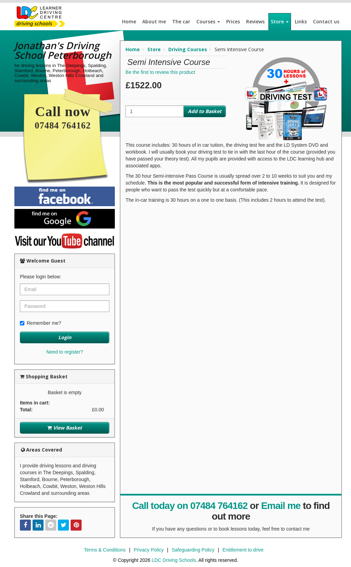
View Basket (64, 427)
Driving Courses (187, 49)
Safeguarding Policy (193, 550)
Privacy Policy (149, 550)
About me (154, 21)
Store (280, 21)
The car (181, 21)
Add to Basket (204, 111)
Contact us (326, 21)
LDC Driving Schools (174, 560)
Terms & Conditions (104, 550)
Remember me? (40, 323)
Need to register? (64, 352)
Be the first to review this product (160, 72)
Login (64, 337)
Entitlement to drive (243, 550)
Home (129, 21)
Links (301, 21)
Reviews (255, 21)
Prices (233, 21)
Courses (208, 21)
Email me (281, 505)
